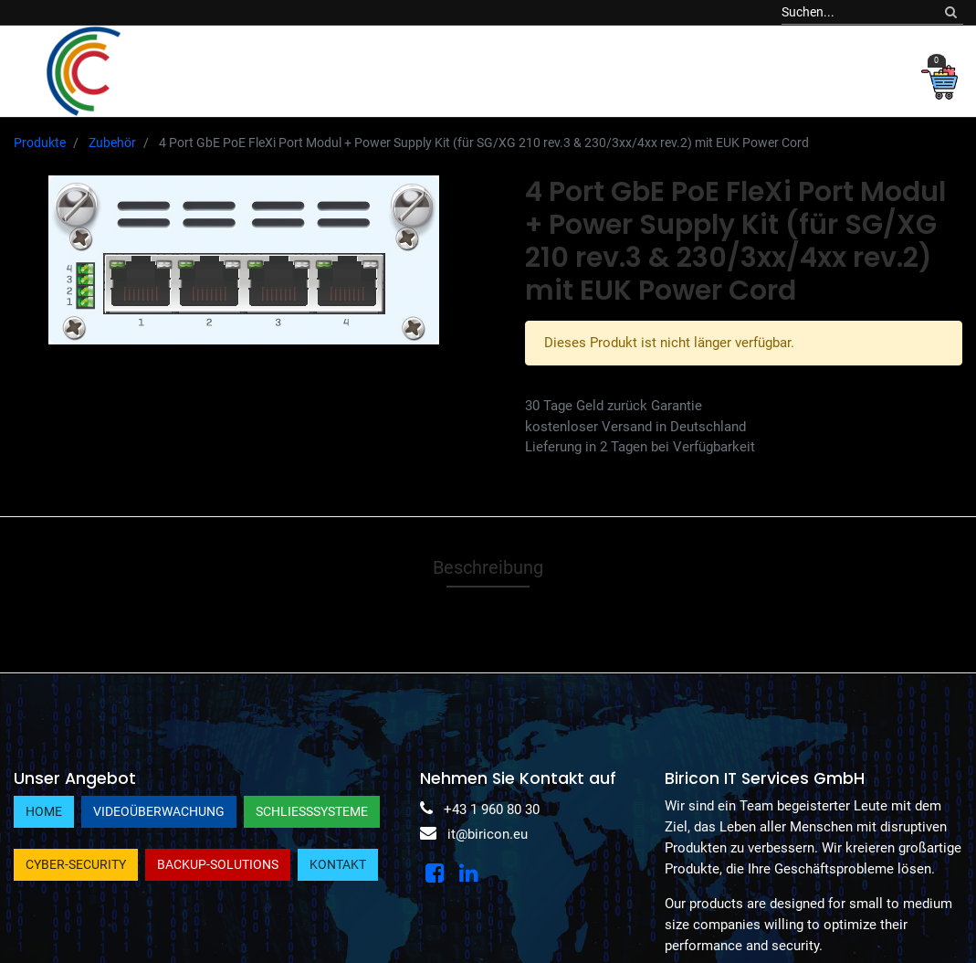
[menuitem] (177, 71)
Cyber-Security (76, 864)
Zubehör (112, 142)
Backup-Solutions (217, 864)
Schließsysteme (312, 811)
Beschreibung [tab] (488, 567)
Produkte (40, 142)
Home (44, 811)
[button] (784, 71)
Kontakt (338, 864)
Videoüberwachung (159, 811)
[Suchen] (951, 12)
